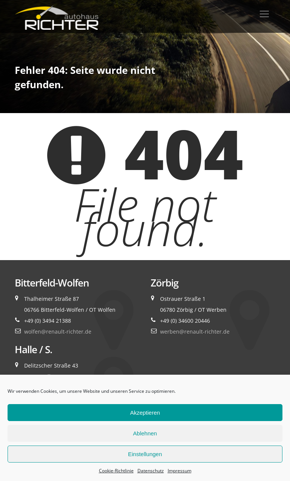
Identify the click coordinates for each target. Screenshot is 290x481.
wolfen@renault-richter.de (57, 331)
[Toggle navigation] (264, 13)
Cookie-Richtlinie (116, 470)
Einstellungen (145, 454)
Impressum (179, 470)
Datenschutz (150, 470)
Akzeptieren (145, 412)
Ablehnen (145, 433)
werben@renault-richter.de (195, 331)
